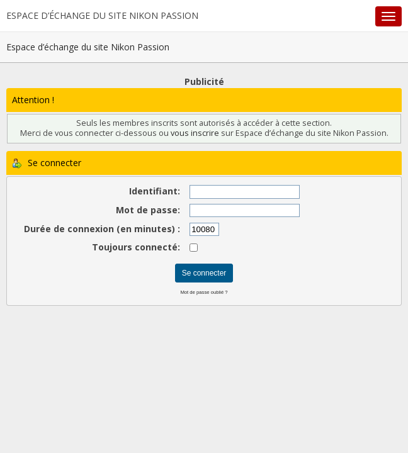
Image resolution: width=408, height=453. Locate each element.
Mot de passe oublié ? (203, 292)
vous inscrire (195, 133)
